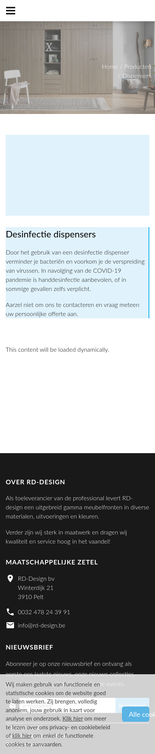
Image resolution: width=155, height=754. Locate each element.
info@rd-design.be (41, 625)
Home (110, 66)
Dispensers (136, 75)
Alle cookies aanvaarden (139, 714)
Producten (137, 66)
